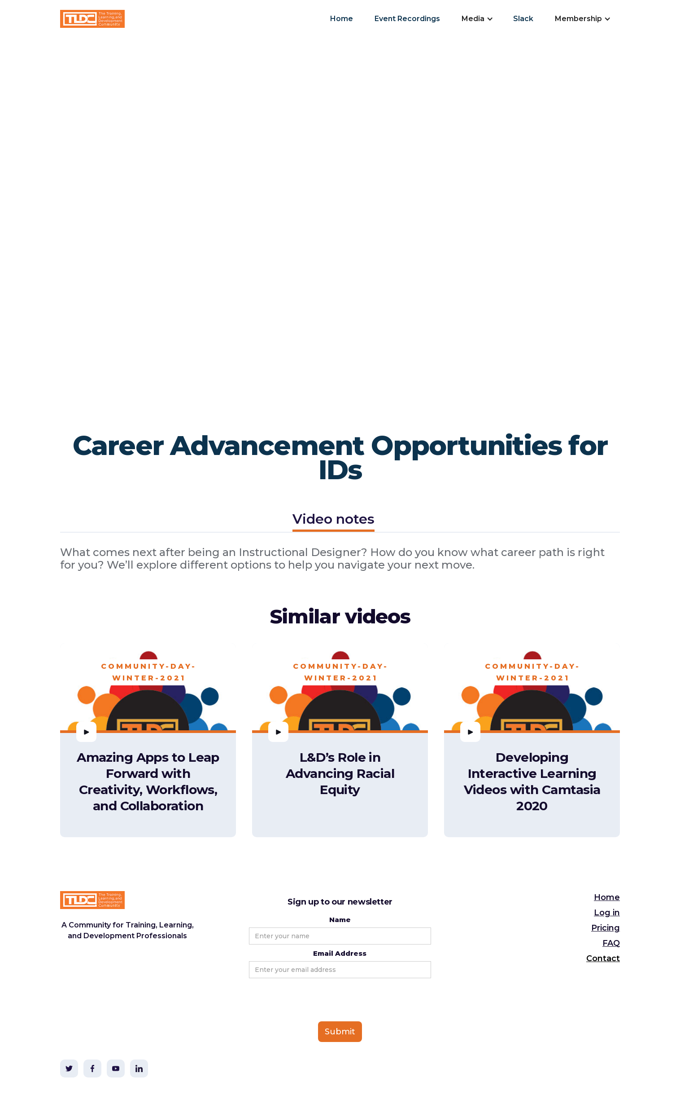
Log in (607, 913)
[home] (92, 19)
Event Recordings (407, 18)
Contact (603, 958)
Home (341, 18)
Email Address (339, 953)
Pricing (605, 928)
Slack (523, 18)
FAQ (611, 943)
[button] (476, 19)
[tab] (333, 520)
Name (340, 919)
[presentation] (317, 1000)
